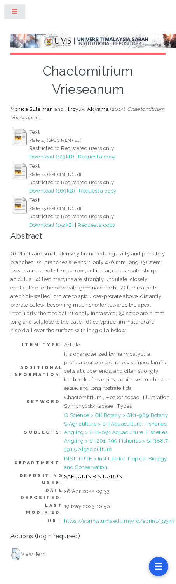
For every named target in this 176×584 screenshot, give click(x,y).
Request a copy (97, 156)
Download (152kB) (51, 225)
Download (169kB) (52, 191)
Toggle (15, 13)
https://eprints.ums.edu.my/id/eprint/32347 (119, 521)
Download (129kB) (51, 156)
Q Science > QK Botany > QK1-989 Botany (116, 415)
